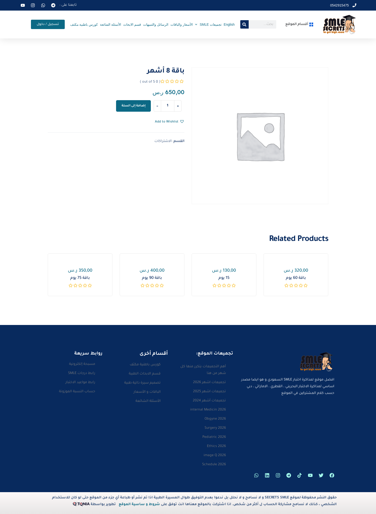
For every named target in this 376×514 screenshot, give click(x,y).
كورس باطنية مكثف (84, 24)
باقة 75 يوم (80, 278)
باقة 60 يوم (296, 278)
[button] (169, 122)
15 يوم (223, 278)
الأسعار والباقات (181, 24)
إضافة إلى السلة (134, 106)
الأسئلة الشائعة (110, 24)
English (229, 24)
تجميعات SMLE (208, 24)
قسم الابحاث (132, 24)
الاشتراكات (163, 141)
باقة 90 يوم (152, 278)
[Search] (244, 24)
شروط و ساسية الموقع (139, 505)
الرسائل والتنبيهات (155, 24)
